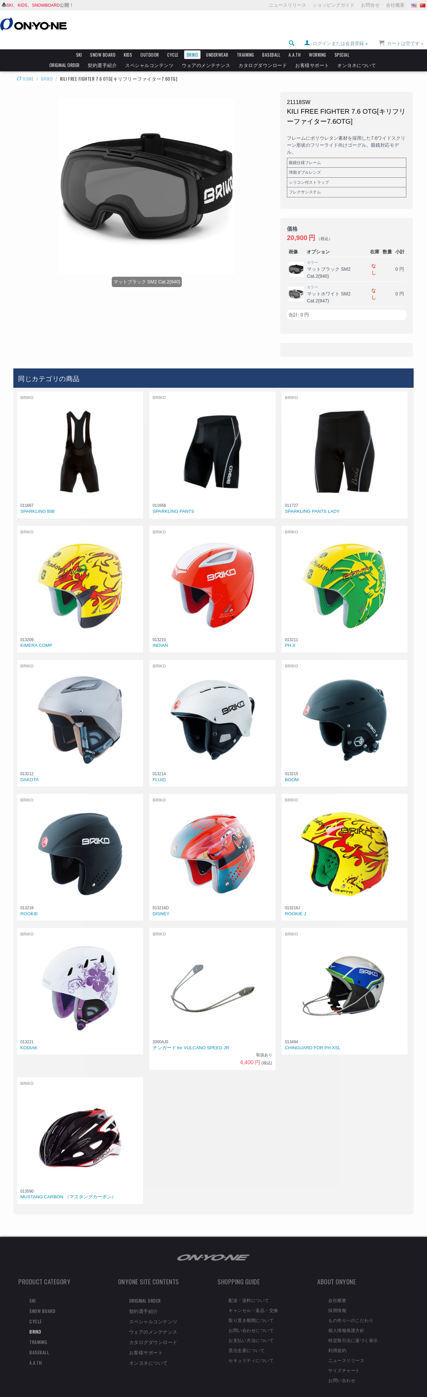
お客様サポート (312, 53)
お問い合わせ (341, 1369)
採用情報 (337, 1299)
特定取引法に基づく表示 (353, 1329)
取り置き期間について (251, 1309)
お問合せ (370, 5)
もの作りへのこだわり (350, 1309)
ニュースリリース (287, 5)
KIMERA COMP (36, 634)
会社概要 (395, 5)
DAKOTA (29, 769)
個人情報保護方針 (346, 1319)
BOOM (292, 769)
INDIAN (160, 634)
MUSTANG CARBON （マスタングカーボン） (68, 1186)
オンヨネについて (356, 53)
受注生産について (247, 1339)
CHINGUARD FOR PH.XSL (313, 1037)
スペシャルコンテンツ (149, 53)
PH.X (290, 634)
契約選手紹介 (102, 53)
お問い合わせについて (251, 1319)
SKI (10, 5)
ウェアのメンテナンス (206, 53)
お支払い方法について (251, 1329)
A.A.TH (295, 43)
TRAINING (245, 43)
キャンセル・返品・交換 (253, 1299)
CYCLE (172, 43)
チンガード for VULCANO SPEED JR (191, 1037)
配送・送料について (249, 1289)
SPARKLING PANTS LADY (312, 500)
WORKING (317, 43)
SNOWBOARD (49, 5)
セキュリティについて (251, 1349)
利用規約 (337, 1339)
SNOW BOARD (102, 43)
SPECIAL (342, 43)
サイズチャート (344, 1359)
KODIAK (28, 1037)
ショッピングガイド (334, 5)
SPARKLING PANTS (173, 500)
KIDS (24, 5)
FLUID (159, 769)
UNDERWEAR (217, 43)
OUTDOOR (149, 43)
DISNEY (161, 903)
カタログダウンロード (263, 53)
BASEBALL (271, 43)
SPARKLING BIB (37, 500)
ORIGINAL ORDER (64, 53)
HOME (25, 67)
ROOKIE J (295, 903)
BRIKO (192, 43)
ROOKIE (29, 903)
